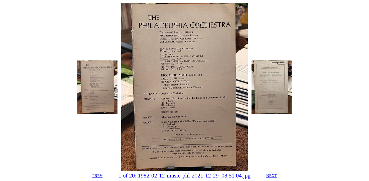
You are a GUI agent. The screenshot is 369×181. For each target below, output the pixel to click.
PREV (97, 176)
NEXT (271, 176)
